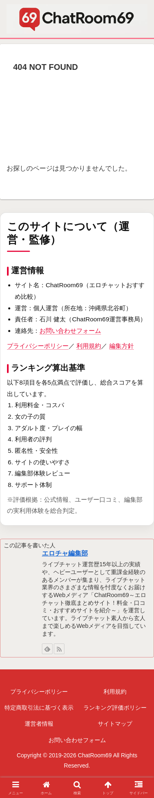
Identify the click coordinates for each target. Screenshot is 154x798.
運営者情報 (39, 723)
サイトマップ (115, 723)
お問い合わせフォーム (70, 330)
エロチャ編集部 (65, 553)
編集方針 (121, 345)
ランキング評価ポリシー (115, 707)
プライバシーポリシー (38, 345)
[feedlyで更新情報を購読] (47, 648)
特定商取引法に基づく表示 (39, 707)
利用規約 (88, 345)
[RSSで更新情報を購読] (59, 648)
